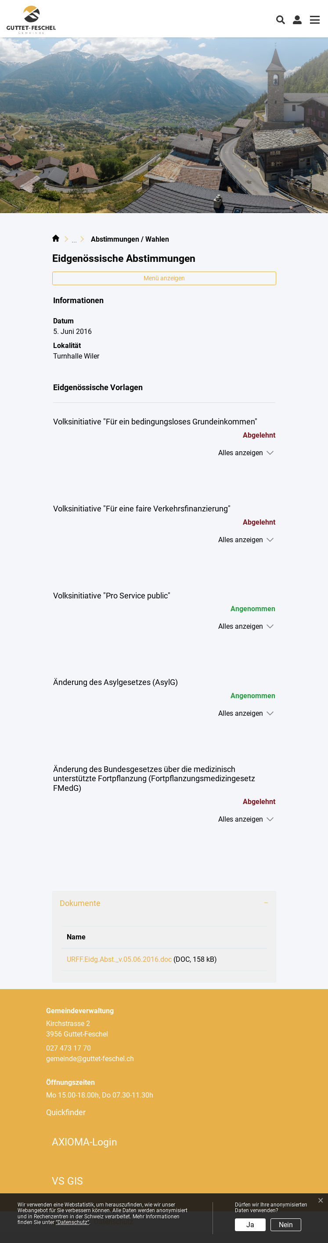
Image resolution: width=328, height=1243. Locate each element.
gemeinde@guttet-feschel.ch (90, 1069)
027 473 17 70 (68, 1059)
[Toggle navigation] (313, 21)
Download (244, 960)
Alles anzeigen (240, 453)
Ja (250, 1225)
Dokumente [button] (80, 903)
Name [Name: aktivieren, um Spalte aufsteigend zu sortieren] (76, 937)
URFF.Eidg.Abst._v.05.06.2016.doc (119, 959)
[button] (280, 19)
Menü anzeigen (164, 278)
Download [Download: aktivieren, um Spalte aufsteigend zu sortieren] (241, 937)
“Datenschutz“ (72, 1222)
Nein (286, 1225)
